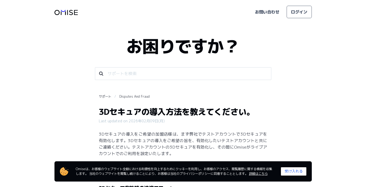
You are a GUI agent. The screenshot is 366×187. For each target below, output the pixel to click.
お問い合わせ (267, 12)
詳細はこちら (258, 173)
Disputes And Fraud (134, 96)
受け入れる (294, 171)
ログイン (299, 12)
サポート (105, 96)
